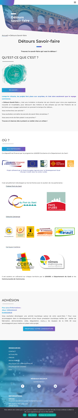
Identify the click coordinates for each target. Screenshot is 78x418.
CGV (10, 370)
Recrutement (14, 360)
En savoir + (13, 90)
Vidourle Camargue (13, 216)
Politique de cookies (17, 367)
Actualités (13, 354)
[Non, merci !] (75, 413)
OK (25, 415)
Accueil (5, 35)
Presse (11, 357)
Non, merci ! (32, 415)
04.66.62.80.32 (7, 312)
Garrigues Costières (13, 247)
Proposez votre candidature (39, 329)
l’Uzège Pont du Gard (14, 186)
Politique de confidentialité (21, 364)
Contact (12, 351)
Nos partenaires (14, 149)
